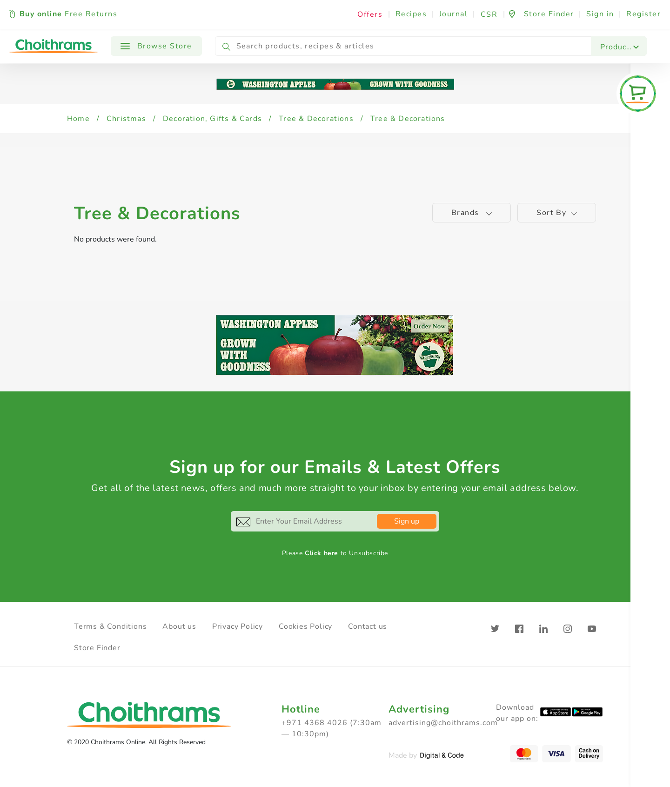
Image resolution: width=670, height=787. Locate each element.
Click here (321, 553)
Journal (453, 14)
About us (179, 626)
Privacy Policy (237, 626)
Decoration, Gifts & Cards (212, 119)
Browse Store (156, 46)
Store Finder (97, 648)
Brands (471, 213)
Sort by (556, 213)
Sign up (406, 521)
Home (78, 119)
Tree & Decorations (316, 119)
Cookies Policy (305, 626)
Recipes (411, 14)
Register (643, 14)
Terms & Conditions (110, 626)
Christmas (126, 119)
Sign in (600, 14)
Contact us (367, 626)
